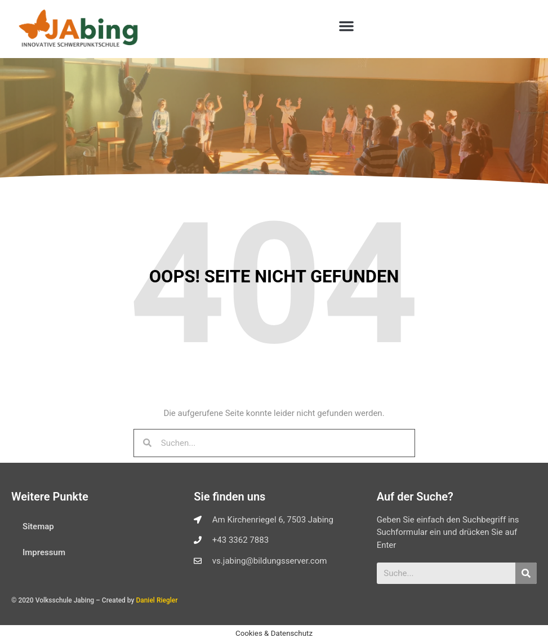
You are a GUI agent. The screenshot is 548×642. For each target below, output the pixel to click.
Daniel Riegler (156, 600)
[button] (346, 26)
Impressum (44, 552)
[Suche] (526, 573)
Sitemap (38, 526)
